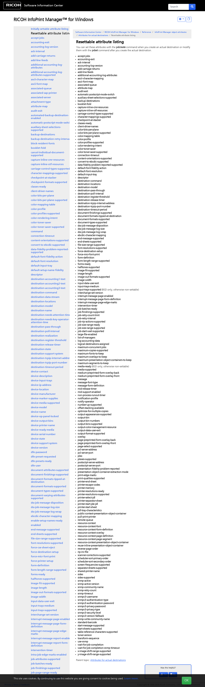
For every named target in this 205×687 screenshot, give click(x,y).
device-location (40, 389)
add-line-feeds (39, 60)
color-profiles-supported (45, 213)
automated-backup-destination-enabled (50, 117)
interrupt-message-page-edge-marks (49, 632)
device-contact (39, 371)
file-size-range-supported (46, 538)
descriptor (37, 275)
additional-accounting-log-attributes (47, 66)
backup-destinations (43, 134)
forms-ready (38, 574)
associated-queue (41, 88)
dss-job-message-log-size (45, 507)
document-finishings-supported (49, 474)
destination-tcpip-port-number (49, 362)
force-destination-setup (45, 552)
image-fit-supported (43, 583)
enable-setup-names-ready (46, 521)
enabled (36, 525)
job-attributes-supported (45, 659)
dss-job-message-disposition (47, 503)
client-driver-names (42, 191)
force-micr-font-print (43, 556)
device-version (39, 448)
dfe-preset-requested (43, 457)
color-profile (38, 209)
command (37, 231)
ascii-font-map (39, 84)
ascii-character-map (42, 79)
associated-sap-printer (44, 93)
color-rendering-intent (44, 218)
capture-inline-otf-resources (47, 164)
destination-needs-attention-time (50, 315)
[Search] (178, 7)
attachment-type (41, 102)
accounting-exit (40, 42)
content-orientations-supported (50, 240)
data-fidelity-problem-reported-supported (50, 251)
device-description (41, 376)
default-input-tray (41, 266)
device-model (39, 407)
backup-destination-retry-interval (50, 139)
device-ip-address (41, 385)
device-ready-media (42, 430)
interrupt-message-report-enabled (51, 638)
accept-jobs (37, 38)
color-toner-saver (41, 222)
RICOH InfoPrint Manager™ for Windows (53, 20)
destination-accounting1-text (48, 279)
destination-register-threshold (48, 340)
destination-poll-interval (45, 331)
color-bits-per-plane (42, 196)
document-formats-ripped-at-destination (48, 480)
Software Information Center (43, 5)
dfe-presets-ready (41, 461)
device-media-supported (45, 403)
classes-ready (38, 187)
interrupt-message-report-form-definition (49, 644)
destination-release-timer (46, 345)
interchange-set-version (45, 615)
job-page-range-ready (44, 672)
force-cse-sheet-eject (43, 547)
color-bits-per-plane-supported (49, 200)
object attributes (170, 32)
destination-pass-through (46, 327)
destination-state (41, 349)
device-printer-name (43, 425)
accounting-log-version (44, 47)
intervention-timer (42, 650)
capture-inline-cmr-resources (47, 160)
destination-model (42, 306)
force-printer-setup (42, 561)
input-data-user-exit (42, 601)
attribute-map (39, 106)
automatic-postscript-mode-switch (51, 123)
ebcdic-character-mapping (46, 516)
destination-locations (43, 301)
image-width (38, 597)
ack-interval (38, 51)
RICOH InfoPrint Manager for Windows (122, 32)
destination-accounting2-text (48, 283)
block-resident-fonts (43, 143)
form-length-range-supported (48, 570)
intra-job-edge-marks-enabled (48, 655)
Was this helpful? (168, 668)
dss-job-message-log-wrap (46, 512)
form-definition (40, 565)
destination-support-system (47, 354)
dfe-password (39, 452)
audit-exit (36, 111)
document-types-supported (47, 491)
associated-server (41, 97)
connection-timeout (42, 236)
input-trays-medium (42, 606)
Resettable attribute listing (51, 33)
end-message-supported (45, 529)
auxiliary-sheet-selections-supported (46, 128)
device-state (38, 439)
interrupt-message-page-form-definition (49, 625)
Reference (146, 32)
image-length (39, 588)
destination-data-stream (45, 297)
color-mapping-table (43, 204)
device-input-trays (41, 380)
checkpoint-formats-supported (49, 182)
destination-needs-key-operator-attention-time (50, 321)
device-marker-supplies (44, 398)
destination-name (41, 310)
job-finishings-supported (45, 668)
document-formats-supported (48, 486)
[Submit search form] (192, 7)
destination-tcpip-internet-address (51, 358)
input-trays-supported (44, 610)
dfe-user (36, 466)
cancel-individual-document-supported (48, 154)
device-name (38, 412)
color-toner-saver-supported (47, 227)
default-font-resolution (44, 261)
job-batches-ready (41, 664)
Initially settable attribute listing (49, 29)
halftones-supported (43, 579)
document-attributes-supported (50, 470)
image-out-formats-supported (48, 592)
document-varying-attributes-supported (48, 497)
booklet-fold (38, 148)
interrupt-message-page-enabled (50, 619)
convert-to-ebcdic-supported (48, 245)
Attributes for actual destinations (93, 35)
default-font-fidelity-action (47, 257)
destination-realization (44, 336)
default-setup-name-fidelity (47, 270)
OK (186, 680)
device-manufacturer (43, 394)
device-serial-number (43, 434)
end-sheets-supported (44, 534)
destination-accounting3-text (48, 288)
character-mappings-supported (49, 173)
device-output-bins (42, 421)
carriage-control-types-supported (50, 169)
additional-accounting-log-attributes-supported (47, 73)
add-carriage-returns (43, 56)
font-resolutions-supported (47, 543)
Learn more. (131, 678)
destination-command (44, 292)
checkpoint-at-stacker (43, 178)
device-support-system (44, 443)
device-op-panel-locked (45, 416)
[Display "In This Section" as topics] (188, 19)
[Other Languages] (181, 19)
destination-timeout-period (47, 367)
